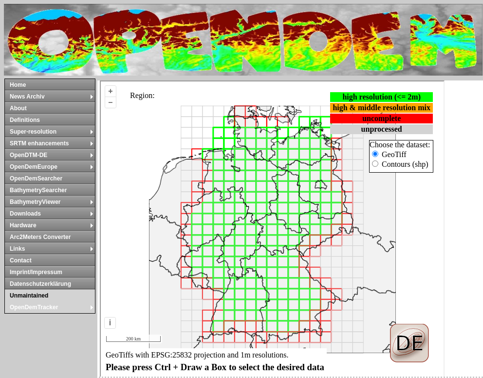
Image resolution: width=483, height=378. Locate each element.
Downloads (52, 213)
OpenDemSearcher (36, 178)
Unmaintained (29, 295)
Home (18, 84)
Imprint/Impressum (36, 272)
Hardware (52, 225)
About (18, 108)
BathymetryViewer (52, 202)
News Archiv (52, 96)
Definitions (25, 120)
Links (52, 248)
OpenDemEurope (52, 166)
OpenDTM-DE (52, 155)
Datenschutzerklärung (40, 283)
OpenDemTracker (52, 307)
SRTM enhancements (52, 143)
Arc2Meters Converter (40, 237)
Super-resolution (52, 131)
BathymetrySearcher (38, 190)
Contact (21, 260)
